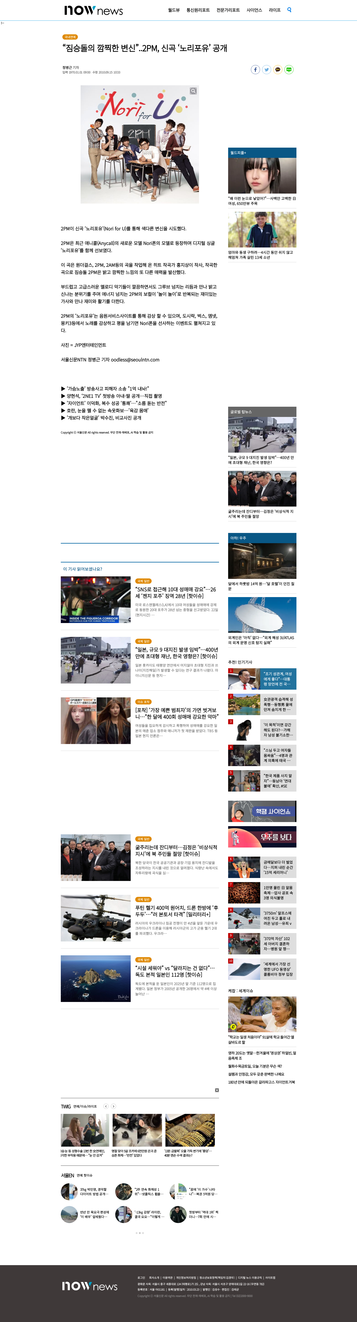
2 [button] (140, 1233)
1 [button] (137, 1233)
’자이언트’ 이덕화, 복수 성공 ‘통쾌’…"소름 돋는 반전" (117, 403)
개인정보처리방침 (186, 1277)
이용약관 (168, 1277)
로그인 (141, 1277)
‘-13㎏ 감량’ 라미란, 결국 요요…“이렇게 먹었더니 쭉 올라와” (149, 1217)
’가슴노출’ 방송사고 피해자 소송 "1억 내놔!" (108, 388)
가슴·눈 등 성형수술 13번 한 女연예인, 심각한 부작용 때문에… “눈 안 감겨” (83, 1153)
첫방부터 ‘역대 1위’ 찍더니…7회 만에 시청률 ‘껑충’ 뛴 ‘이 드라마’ (204, 1217)
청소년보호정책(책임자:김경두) (217, 1277)
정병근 (67, 67)
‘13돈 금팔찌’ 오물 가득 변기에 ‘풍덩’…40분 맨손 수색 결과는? (189, 1153)
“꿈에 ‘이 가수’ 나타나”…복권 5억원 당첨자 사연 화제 (203, 1194)
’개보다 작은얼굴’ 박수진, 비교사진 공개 (104, 417)
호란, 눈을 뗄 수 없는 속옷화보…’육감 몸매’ (107, 410)
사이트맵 (270, 1277)
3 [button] (143, 1233)
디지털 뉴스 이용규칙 (250, 1277)
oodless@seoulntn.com (135, 359)
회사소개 (154, 1277)
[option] (83, 1137)
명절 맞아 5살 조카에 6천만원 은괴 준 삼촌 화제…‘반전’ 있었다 (135, 1153)
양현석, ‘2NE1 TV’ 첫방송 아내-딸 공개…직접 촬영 (114, 396)
